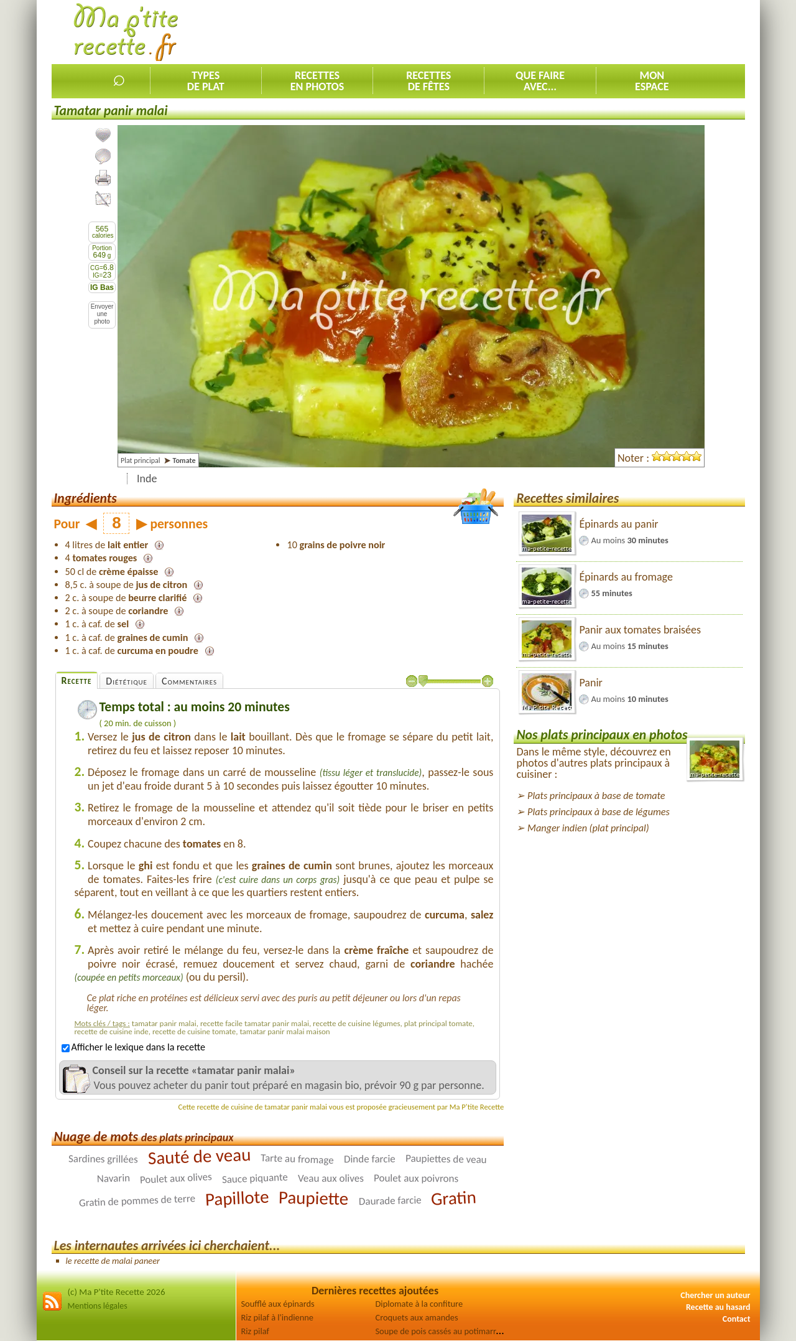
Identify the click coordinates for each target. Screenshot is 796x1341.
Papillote (237, 1197)
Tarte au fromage (297, 1159)
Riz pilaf (255, 1331)
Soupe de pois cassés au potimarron (441, 1331)
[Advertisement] (518, 32)
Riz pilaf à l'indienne (277, 1317)
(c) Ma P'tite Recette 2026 (116, 1291)
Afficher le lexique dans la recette (133, 1047)
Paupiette (314, 1198)
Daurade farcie (389, 1201)
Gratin (453, 1197)
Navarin (114, 1178)
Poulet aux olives (176, 1178)
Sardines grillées (103, 1159)
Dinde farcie (370, 1159)
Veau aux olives (331, 1178)
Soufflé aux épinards (278, 1303)
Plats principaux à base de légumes (598, 812)
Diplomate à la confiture (419, 1303)
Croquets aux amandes (417, 1317)
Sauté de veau (199, 1156)
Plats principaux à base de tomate (596, 795)
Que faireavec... (540, 80)
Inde (147, 478)
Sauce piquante (254, 1178)
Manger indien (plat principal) (588, 828)
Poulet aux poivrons (416, 1178)
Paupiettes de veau (446, 1159)
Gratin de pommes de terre (136, 1200)
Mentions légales (97, 1306)
